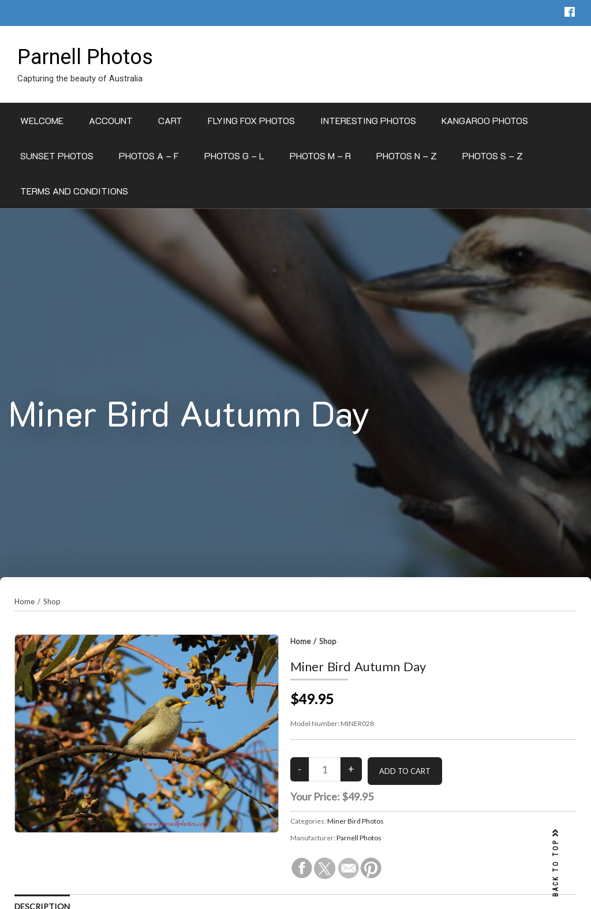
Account (111, 120)
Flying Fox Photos (251, 120)
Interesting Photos (368, 120)
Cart (170, 120)
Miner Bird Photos (355, 821)
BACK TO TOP (556, 863)
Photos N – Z (406, 155)
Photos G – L (234, 155)
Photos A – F (149, 155)
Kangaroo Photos (485, 120)
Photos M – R (320, 155)
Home (24, 601)
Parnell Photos (85, 57)
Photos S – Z (492, 155)
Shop (52, 601)
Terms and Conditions (74, 191)
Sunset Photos (56, 155)
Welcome (41, 120)
